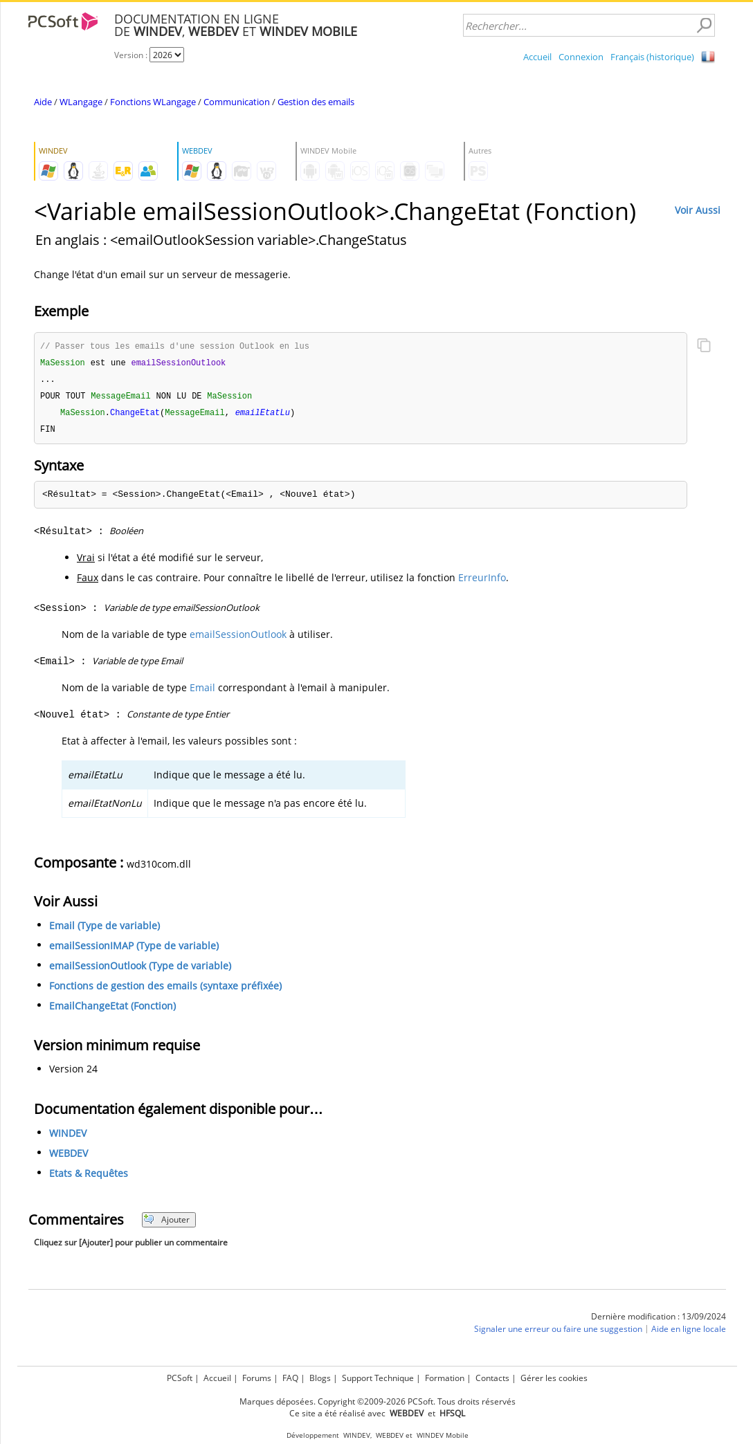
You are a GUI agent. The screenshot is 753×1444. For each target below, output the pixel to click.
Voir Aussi (697, 210)
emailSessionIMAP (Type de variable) (134, 949)
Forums (256, 1378)
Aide (43, 101)
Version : (131, 55)
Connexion (581, 57)
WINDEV (68, 1137)
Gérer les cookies (554, 1378)
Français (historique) (652, 57)
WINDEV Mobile (443, 1435)
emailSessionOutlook (238, 638)
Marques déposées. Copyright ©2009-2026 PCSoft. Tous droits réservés (377, 1401)
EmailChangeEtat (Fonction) (112, 1009)
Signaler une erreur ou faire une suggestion (558, 1333)
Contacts (492, 1378)
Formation (444, 1378)
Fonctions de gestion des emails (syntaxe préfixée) (165, 989)
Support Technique (378, 1378)
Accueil (537, 57)
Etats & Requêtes (88, 1177)
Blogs (320, 1378)
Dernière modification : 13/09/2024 (658, 1320)
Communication (236, 101)
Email (202, 691)
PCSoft (179, 1378)
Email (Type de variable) (104, 929)
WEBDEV (68, 1157)
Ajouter (166, 1224)
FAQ (290, 1378)
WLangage (81, 101)
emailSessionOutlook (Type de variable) (140, 969)
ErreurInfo (482, 581)
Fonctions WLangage (153, 101)
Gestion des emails (316, 101)
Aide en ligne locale (688, 1333)
